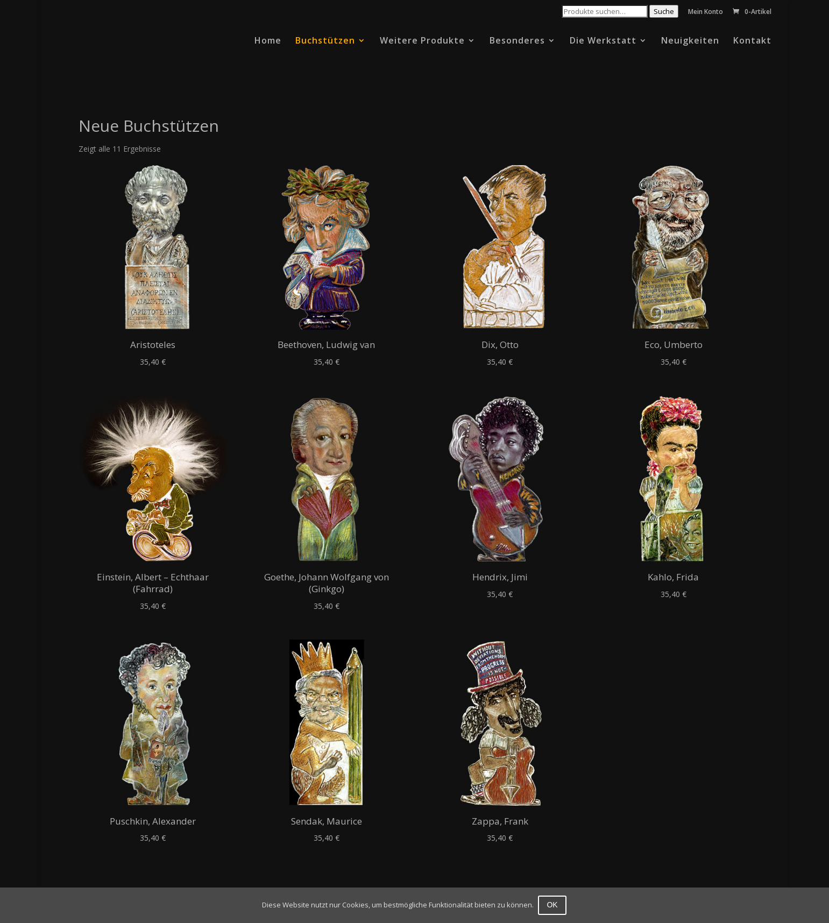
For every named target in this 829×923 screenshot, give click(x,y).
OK (553, 904)
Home (267, 41)
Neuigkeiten (690, 41)
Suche (664, 11)
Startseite (98, 99)
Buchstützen (325, 41)
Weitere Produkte (422, 41)
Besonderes (517, 41)
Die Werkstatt (603, 41)
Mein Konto (705, 12)
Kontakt (752, 41)
